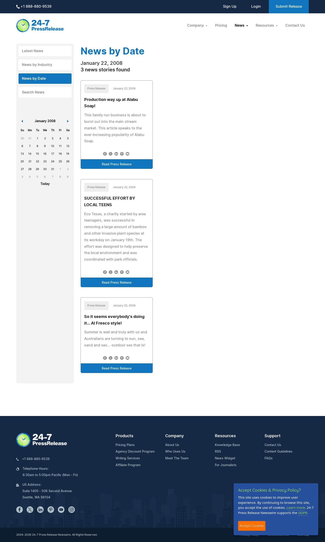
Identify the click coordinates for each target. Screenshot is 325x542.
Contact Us (295, 25)
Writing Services (128, 458)
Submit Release (289, 6)
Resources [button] (265, 25)
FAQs (269, 458)
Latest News (32, 51)
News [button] (240, 25)
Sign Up (230, 6)
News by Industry (37, 65)
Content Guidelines (278, 451)
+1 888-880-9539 (33, 7)
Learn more (296, 507)
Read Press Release (117, 164)
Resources (225, 436)
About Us (172, 445)
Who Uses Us (175, 451)
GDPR (302, 512)
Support (273, 436)
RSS (218, 451)
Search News (33, 92)
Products (124, 436)
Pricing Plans (125, 445)
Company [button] (196, 25)
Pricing (221, 25)
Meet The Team (176, 458)
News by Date (34, 78)
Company (174, 436)
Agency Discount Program (135, 451)
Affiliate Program (128, 465)
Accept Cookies (252, 525)
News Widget (225, 458)
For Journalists (226, 465)
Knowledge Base (227, 445)
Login (256, 6)
